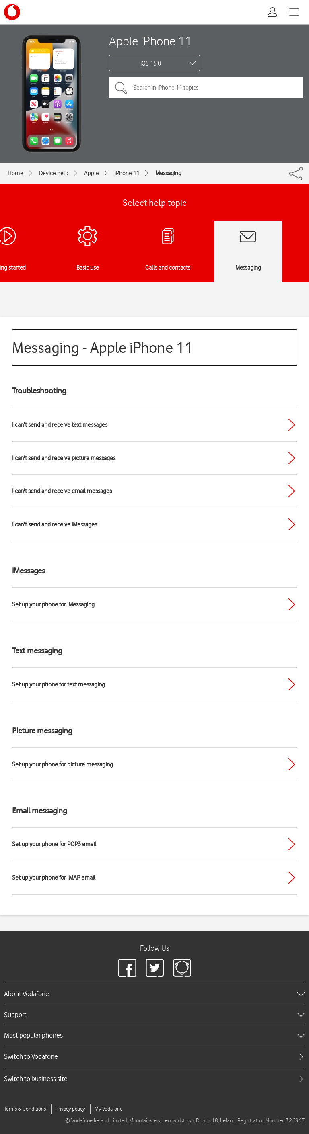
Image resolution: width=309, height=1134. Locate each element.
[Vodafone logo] (12, 12)
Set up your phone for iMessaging (53, 604)
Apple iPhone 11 (150, 40)
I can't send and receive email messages (62, 491)
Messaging (168, 173)
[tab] (154, 1057)
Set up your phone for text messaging (58, 684)
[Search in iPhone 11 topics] (206, 87)
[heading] (154, 993)
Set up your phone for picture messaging (62, 764)
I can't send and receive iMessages (54, 524)
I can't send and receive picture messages (63, 458)
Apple (91, 173)
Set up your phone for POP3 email (54, 844)
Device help (53, 173)
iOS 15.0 (150, 63)
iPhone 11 (127, 173)
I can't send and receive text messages (59, 424)
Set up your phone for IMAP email (53, 877)
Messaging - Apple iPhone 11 (102, 347)
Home (15, 173)
